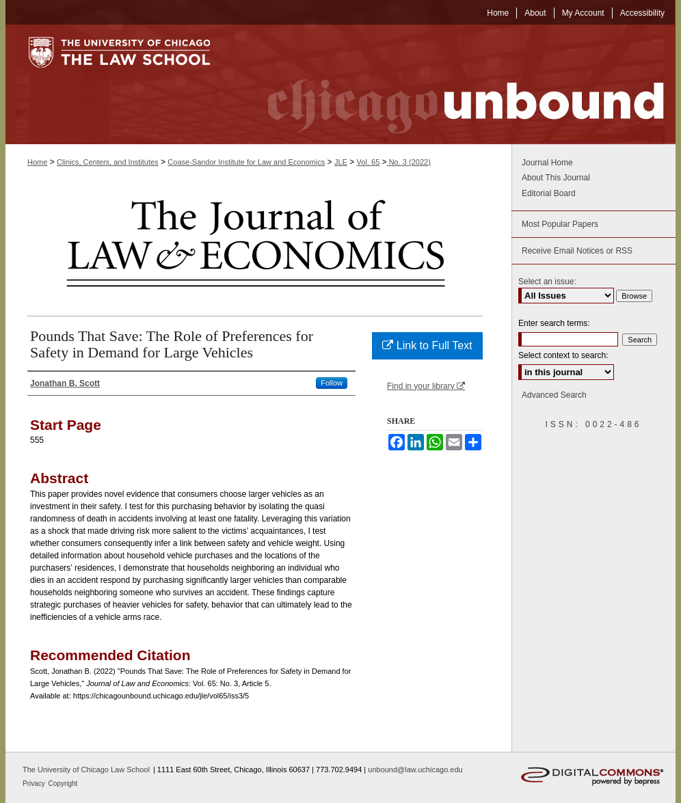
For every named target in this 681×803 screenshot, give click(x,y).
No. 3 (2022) (409, 162)
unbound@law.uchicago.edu (415, 769)
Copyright (63, 783)
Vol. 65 (368, 162)
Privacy (35, 783)
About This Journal (556, 177)
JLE (340, 162)
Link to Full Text (427, 345)
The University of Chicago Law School (86, 769)
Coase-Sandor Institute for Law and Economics (246, 162)
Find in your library (426, 386)
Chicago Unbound (453, 84)
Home (37, 162)
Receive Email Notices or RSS (577, 251)
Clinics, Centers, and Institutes (108, 162)
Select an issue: (547, 281)
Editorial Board (549, 193)
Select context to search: (563, 355)
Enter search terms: (554, 323)
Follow (332, 383)
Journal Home (547, 162)
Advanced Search (554, 395)
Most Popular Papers (560, 224)
